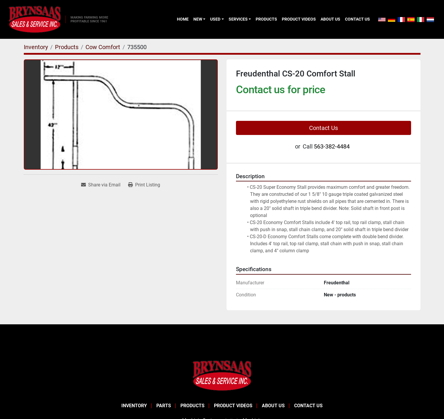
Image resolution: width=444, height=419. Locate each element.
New (197, 19)
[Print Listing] (144, 185)
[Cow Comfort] (103, 47)
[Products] (66, 47)
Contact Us (357, 19)
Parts (163, 405)
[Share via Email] (100, 185)
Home (183, 19)
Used (215, 19)
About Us (330, 19)
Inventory (134, 405)
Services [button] (238, 19)
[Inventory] (36, 47)
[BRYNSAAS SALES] (222, 375)
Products (266, 19)
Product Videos (299, 19)
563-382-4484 (332, 146)
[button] (199, 19)
